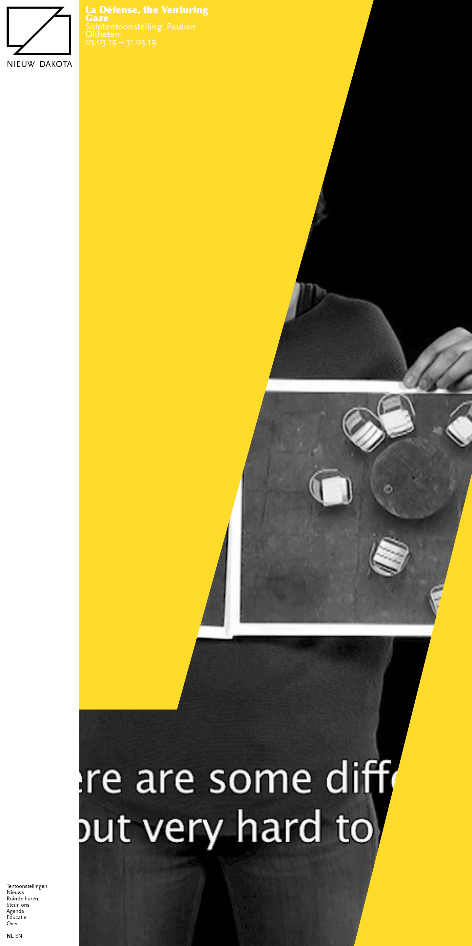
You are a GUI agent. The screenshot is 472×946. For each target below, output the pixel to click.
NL (10, 936)
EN (18, 936)
